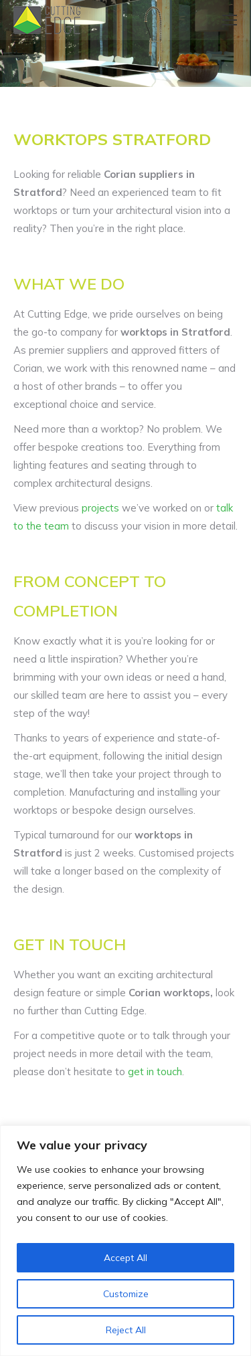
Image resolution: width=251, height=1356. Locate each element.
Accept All (125, 1258)
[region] (125, 1240)
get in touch (155, 1071)
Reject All (126, 1330)
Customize (126, 1294)
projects (100, 507)
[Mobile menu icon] (230, 20)
